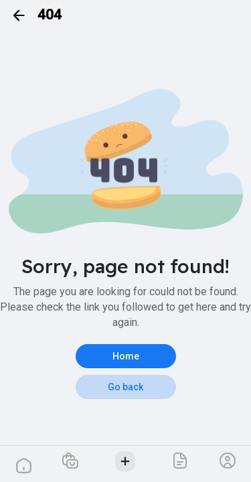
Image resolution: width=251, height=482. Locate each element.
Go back (125, 387)
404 (49, 15)
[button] (71, 460)
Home (125, 356)
